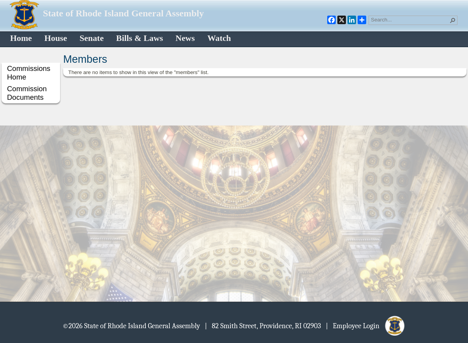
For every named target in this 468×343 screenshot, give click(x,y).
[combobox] (410, 19)
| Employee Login (366, 325)
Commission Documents (27, 93)
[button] (452, 20)
